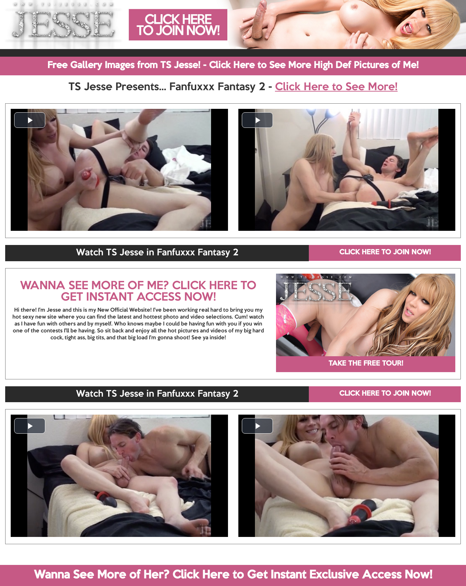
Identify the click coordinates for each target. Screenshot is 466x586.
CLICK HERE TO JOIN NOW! (385, 252)
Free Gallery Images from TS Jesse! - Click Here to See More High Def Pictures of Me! (233, 66)
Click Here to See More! (336, 87)
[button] (29, 120)
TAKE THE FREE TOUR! (366, 364)
